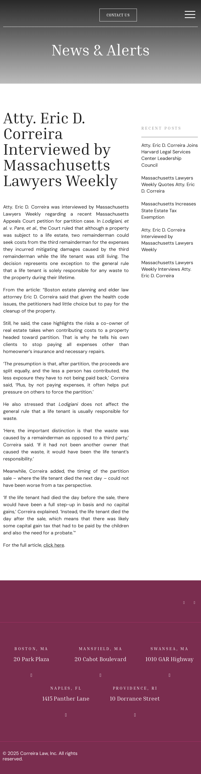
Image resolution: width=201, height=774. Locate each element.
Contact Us (118, 15)
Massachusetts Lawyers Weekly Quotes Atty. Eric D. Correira (168, 185)
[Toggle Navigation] (190, 14)
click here (53, 545)
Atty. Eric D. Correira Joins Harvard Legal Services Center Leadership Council (169, 155)
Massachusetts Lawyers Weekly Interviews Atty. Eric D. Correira (167, 270)
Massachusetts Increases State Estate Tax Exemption (168, 211)
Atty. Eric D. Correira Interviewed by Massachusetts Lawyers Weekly (167, 240)
